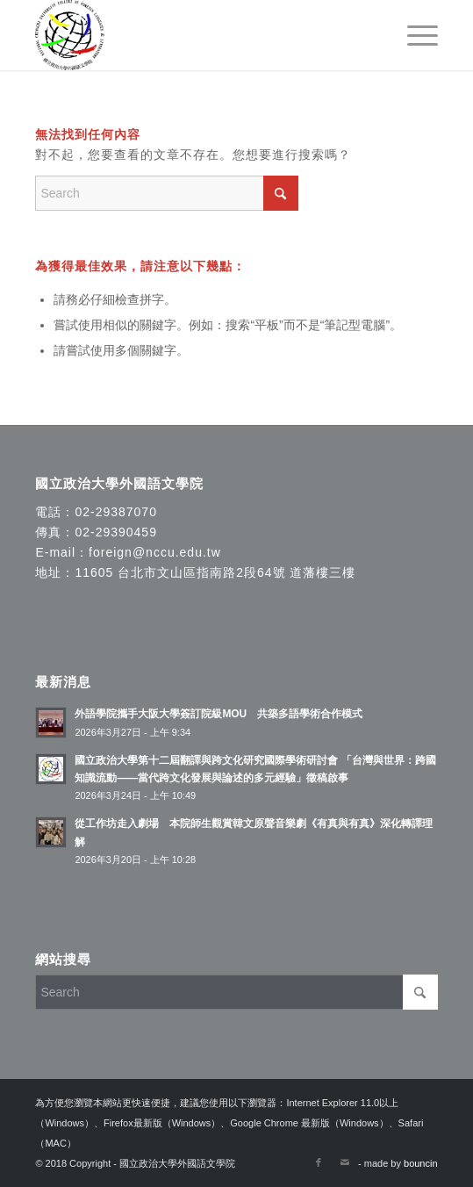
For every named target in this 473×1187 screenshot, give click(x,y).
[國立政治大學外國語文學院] (196, 35)
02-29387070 (116, 512)
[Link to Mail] (345, 1162)
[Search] (166, 193)
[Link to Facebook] (318, 1162)
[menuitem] (414, 35)
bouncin (421, 1163)
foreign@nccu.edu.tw (155, 552)
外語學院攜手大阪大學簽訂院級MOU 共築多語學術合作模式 (218, 714)
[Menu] (414, 35)
